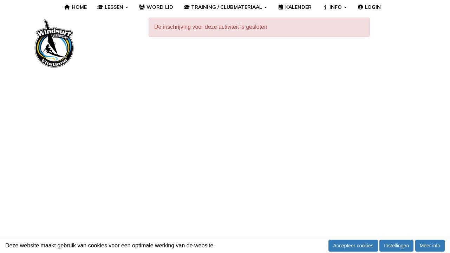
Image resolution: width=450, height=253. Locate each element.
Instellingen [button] (396, 245)
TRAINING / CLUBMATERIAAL (225, 7)
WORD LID (156, 7)
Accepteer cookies (353, 245)
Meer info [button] (430, 245)
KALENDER (295, 7)
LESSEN (113, 7)
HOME (75, 7)
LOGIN (369, 7)
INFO (334, 7)
